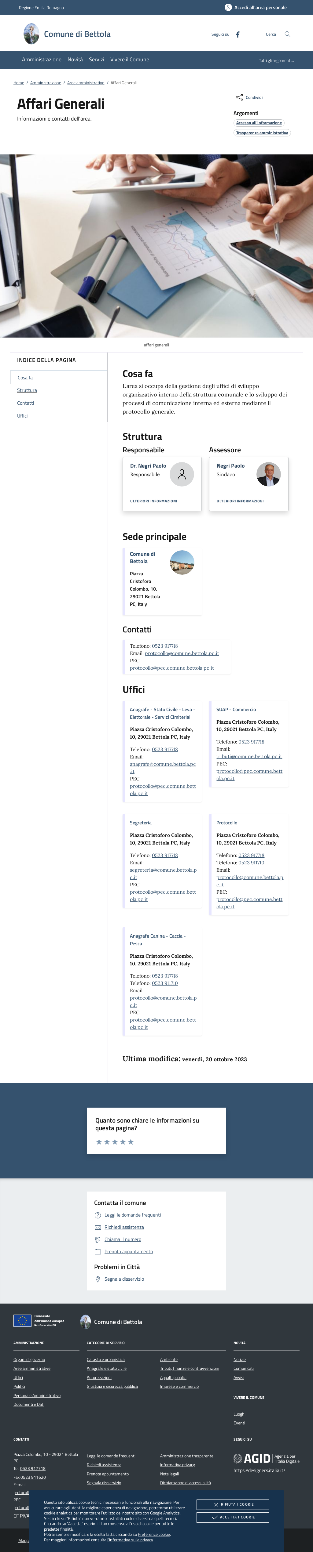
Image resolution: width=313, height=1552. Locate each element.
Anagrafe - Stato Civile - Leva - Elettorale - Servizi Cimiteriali (162, 713)
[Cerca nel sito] (287, 34)
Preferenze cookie (154, 1534)
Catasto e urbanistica (106, 1359)
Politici (19, 1386)
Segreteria (141, 822)
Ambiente (169, 1359)
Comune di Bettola (142, 557)
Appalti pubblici (173, 1377)
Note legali (169, 1474)
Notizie (240, 1359)
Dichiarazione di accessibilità (185, 1482)
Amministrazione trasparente (186, 1456)
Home (18, 82)
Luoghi (239, 1414)
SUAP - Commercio (236, 709)
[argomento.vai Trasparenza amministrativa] (262, 132)
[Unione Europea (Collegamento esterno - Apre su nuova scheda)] (40, 1321)
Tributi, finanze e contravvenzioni (189, 1368)
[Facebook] (235, 34)
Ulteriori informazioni (153, 501)
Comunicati (244, 1368)
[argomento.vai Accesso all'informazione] (259, 122)
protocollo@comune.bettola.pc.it (182, 653)
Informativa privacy (177, 1464)
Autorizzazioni (99, 1377)
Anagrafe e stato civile (107, 1368)
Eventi (239, 1423)
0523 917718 (165, 646)
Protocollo (226, 822)
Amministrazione (45, 82)
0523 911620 (33, 1477)
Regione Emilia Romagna (41, 7)
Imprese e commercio (179, 1386)
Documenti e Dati (28, 1404)
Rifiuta (232, 1505)
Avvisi (239, 1377)
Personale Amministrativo (37, 1395)
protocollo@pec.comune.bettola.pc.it (172, 668)
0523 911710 (251, 862)
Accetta (232, 1517)
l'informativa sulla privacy (130, 1539)
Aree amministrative (85, 82)
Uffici (18, 1377)
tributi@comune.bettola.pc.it (249, 756)
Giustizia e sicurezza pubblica (112, 1386)
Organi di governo (29, 1359)
